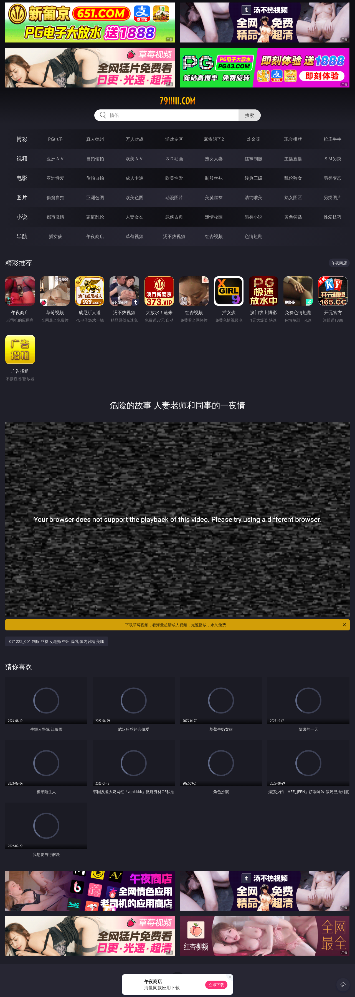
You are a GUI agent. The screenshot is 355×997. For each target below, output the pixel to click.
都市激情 (55, 217)
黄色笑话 (293, 217)
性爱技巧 (332, 217)
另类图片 (332, 197)
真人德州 (95, 139)
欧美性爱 (174, 178)
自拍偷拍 (95, 159)
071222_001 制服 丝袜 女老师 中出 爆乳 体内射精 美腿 (56, 641)
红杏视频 (214, 236)
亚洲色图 (95, 197)
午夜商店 (95, 236)
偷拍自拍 (95, 178)
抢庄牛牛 (332, 139)
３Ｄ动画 (174, 159)
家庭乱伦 (95, 217)
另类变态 (332, 178)
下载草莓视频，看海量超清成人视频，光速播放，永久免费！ (236, 625)
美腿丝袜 (214, 197)
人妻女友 (134, 217)
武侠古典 (174, 217)
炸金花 (253, 139)
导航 (21, 236)
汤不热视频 (174, 236)
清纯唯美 (253, 197)
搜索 (249, 115)
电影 (21, 178)
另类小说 (253, 217)
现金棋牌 (293, 139)
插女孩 (55, 236)
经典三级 (253, 178)
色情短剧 (253, 236)
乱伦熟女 (293, 178)
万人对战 (134, 139)
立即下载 (216, 984)
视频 (21, 158)
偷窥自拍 (55, 197)
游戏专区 (174, 139)
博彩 (21, 139)
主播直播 (293, 159)
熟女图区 (293, 197)
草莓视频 (134, 236)
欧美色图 (134, 197)
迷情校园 (214, 217)
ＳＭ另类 (332, 159)
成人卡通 (134, 178)
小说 (21, 217)
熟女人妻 (214, 159)
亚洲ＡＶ (55, 159)
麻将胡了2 (214, 139)
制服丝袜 (214, 178)
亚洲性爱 (55, 178)
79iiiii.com (177, 101)
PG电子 (55, 139)
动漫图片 (174, 197)
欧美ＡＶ (134, 159)
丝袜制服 (253, 159)
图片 (21, 197)
